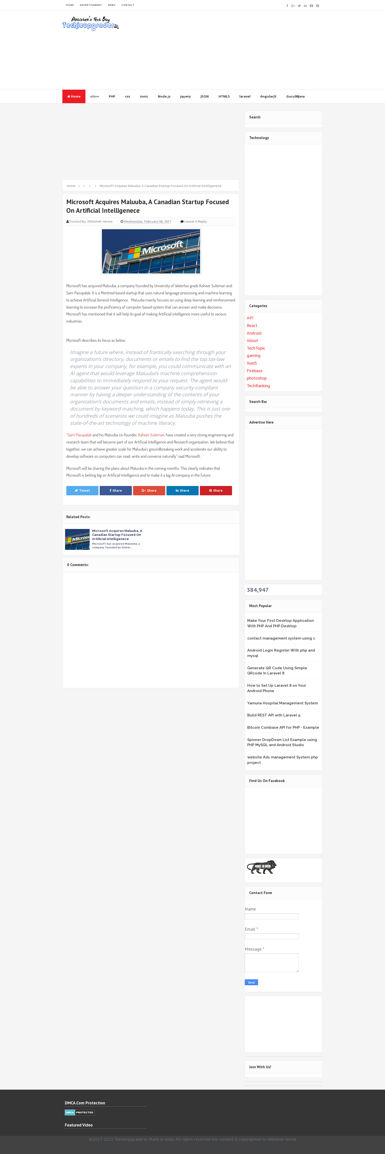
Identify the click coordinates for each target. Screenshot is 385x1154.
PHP (112, 96)
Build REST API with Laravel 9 (273, 715)
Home (74, 96)
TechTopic (256, 348)
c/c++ (94, 96)
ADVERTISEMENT (91, 5)
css (127, 96)
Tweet (82, 490)
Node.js (164, 96)
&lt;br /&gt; (277, 820)
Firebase (254, 370)
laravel (244, 96)
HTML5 (224, 96)
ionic (144, 96)
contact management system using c (281, 638)
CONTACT (128, 5)
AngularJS (268, 96)
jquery (185, 96)
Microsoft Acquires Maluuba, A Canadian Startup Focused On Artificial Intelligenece (117, 535)
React (252, 325)
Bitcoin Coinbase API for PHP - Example (283, 727)
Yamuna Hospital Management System (282, 703)
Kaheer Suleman (151, 434)
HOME (70, 5)
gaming (254, 355)
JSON (205, 96)
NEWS (112, 5)
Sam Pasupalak (80, 434)
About (252, 340)
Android (254, 333)
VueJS (252, 363)
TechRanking (258, 385)
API (250, 318)
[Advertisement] (233, 50)
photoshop (257, 378)
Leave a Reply (195, 221)
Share (116, 490)
